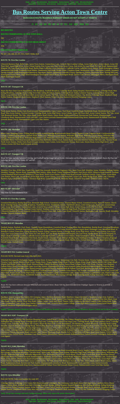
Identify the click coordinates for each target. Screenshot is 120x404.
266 (45, 24)
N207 (76, 24)
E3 (58, 24)
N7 (61, 24)
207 (36, 24)
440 (49, 24)
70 (32, 24)
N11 (66, 24)
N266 (82, 24)
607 (53, 24)
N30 (70, 24)
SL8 (86, 24)
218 (40, 24)
